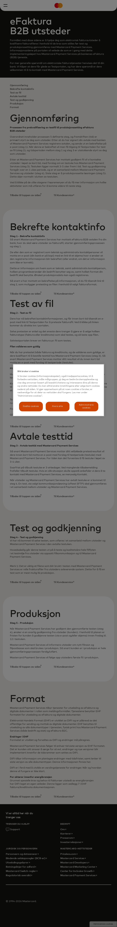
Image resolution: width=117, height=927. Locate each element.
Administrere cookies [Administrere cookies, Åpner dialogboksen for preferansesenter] (86, 406)
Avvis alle (57, 406)
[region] (58, 390)
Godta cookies (31, 406)
